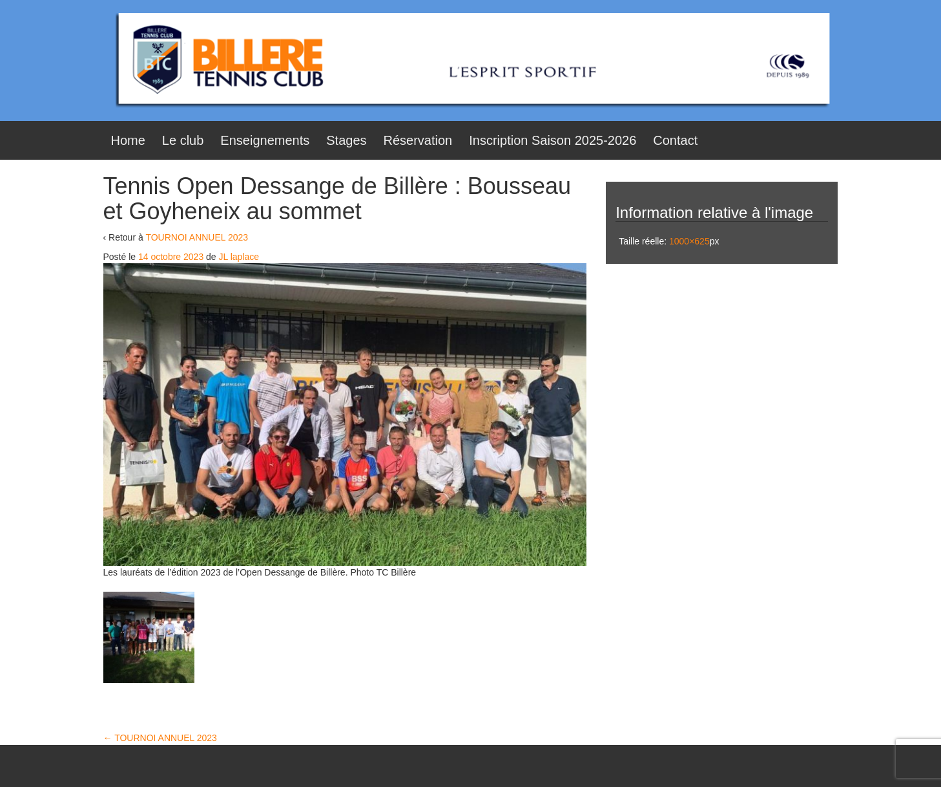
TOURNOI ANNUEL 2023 (196, 237)
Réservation (418, 140)
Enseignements (264, 140)
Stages (346, 140)
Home (128, 140)
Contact (675, 140)
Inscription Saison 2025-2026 (552, 140)
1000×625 (689, 241)
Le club (183, 140)
